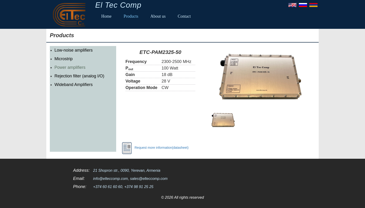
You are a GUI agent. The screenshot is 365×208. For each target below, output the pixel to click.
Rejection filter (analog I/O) (79, 76)
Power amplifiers (69, 67)
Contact (184, 16)
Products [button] (131, 16)
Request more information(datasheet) (154, 147)
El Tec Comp (118, 5)
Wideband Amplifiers (73, 84)
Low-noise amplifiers (73, 50)
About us (158, 16)
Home (106, 16)
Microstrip (63, 58)
